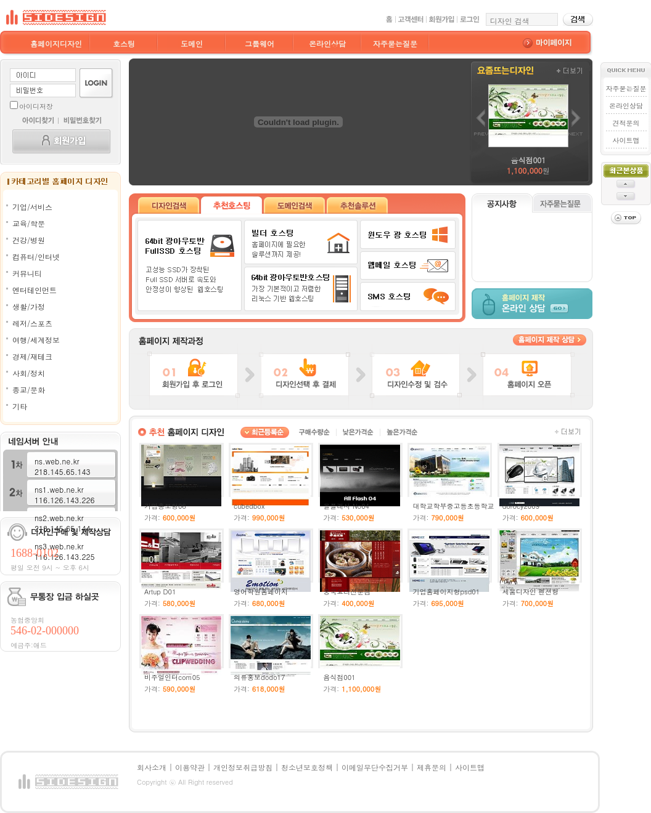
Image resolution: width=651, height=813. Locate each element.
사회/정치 (28, 373)
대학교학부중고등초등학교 (453, 506)
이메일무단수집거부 (375, 767)
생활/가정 (28, 306)
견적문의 (625, 122)
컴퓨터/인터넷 (36, 256)
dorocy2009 (520, 506)
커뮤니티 (27, 273)
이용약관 (190, 767)
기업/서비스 (32, 206)
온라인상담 (327, 43)
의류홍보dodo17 (259, 677)
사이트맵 (625, 140)
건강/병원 (28, 240)
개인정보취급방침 (242, 767)
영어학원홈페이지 (261, 591)
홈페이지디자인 (56, 43)
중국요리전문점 (347, 591)
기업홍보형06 (165, 506)
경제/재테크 (32, 356)
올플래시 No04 (346, 506)
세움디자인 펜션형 (530, 591)
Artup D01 (160, 591)
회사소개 (151, 767)
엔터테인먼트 (34, 290)
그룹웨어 (259, 43)
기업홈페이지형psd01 (446, 591)
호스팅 (124, 43)
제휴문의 (431, 767)
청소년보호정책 (307, 767)
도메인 (192, 43)
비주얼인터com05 (172, 677)
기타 (19, 406)
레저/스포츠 (32, 323)
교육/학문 (28, 223)
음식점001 (339, 677)
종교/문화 (28, 389)
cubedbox (249, 506)
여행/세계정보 (36, 339)
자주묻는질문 (395, 43)
